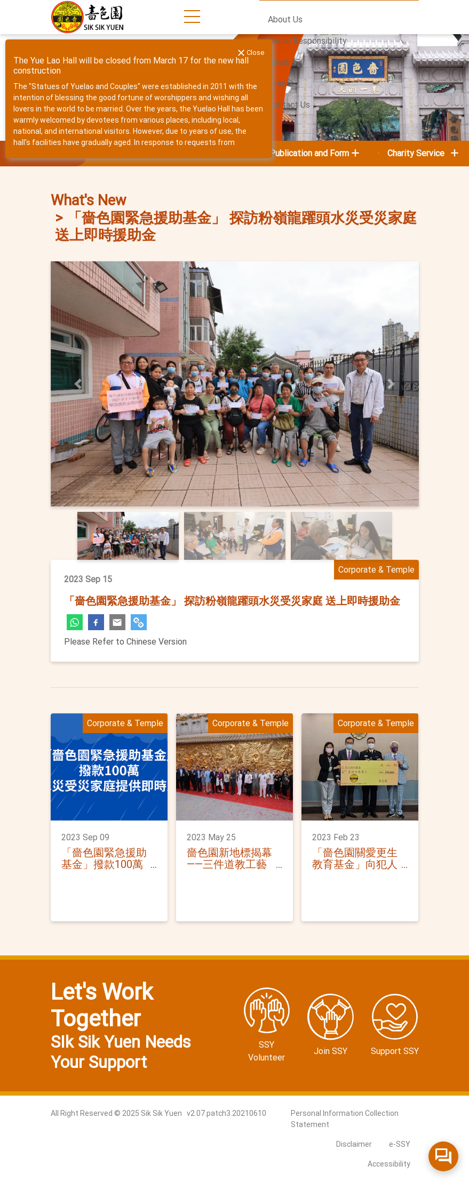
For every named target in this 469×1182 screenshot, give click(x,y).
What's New (88, 200)
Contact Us (289, 105)
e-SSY (399, 1144)
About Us (285, 19)
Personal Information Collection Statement (345, 1119)
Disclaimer (354, 1144)
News (278, 62)
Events (281, 83)
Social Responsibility (307, 41)
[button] (78, 383)
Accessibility (389, 1164)
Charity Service (423, 153)
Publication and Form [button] (309, 153)
